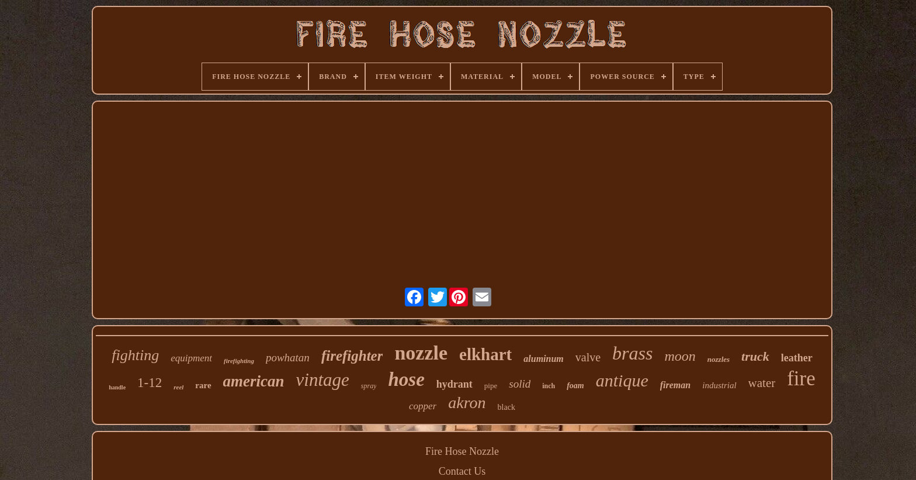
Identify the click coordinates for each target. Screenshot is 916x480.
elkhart (485, 354)
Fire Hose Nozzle (462, 451)
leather (797, 358)
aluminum (543, 359)
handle (117, 387)
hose (406, 379)
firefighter (352, 356)
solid (519, 384)
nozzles (718, 359)
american (253, 381)
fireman (675, 385)
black (506, 407)
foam (575, 385)
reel (178, 387)
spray (369, 386)
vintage (322, 380)
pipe (490, 385)
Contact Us (462, 471)
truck (755, 356)
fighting (135, 355)
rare (203, 385)
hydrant (454, 384)
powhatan (288, 357)
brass (632, 353)
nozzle (420, 353)
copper (422, 406)
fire (801, 378)
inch (548, 386)
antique (622, 380)
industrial (719, 385)
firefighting (239, 360)
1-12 (149, 382)
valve (588, 357)
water (762, 383)
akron (466, 402)
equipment (191, 358)
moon (679, 356)
